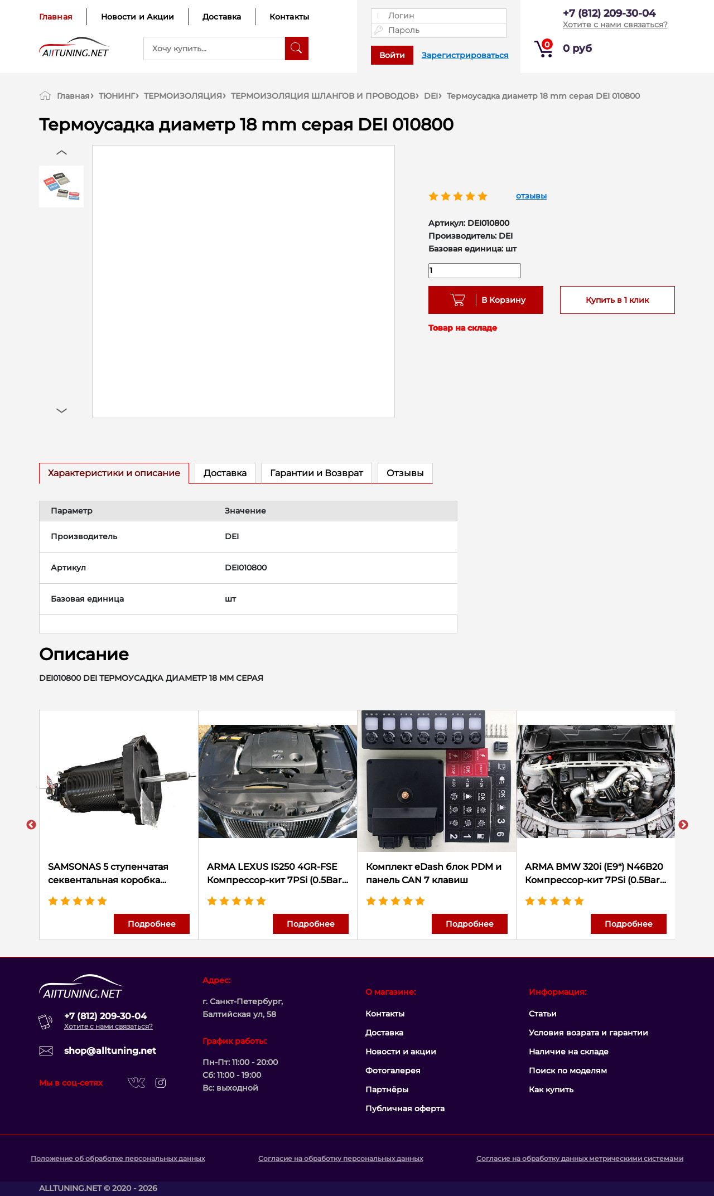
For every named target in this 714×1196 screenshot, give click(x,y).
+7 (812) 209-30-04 (609, 13)
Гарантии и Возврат (316, 473)
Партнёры (386, 1089)
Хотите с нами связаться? (615, 24)
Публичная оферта (405, 1108)
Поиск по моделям (568, 1071)
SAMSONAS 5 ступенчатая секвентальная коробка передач (108, 874)
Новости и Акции (138, 17)
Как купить (551, 1089)
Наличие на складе (569, 1052)
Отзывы (405, 473)
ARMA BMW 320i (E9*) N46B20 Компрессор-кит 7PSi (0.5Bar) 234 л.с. (594, 874)
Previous (31, 825)
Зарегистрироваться (465, 55)
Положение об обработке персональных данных (118, 1158)
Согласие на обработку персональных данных (340, 1158)
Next (683, 825)
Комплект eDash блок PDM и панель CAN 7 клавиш (433, 873)
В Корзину (499, 300)
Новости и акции (400, 1052)
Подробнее (152, 924)
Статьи (543, 1014)
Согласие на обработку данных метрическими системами (579, 1158)
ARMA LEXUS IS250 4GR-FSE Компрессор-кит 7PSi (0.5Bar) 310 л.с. (276, 874)
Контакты (289, 17)
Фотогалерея (393, 1071)
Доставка (221, 17)
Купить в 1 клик (617, 300)
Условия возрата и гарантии (588, 1033)
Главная (56, 17)
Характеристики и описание (114, 473)
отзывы (531, 196)
